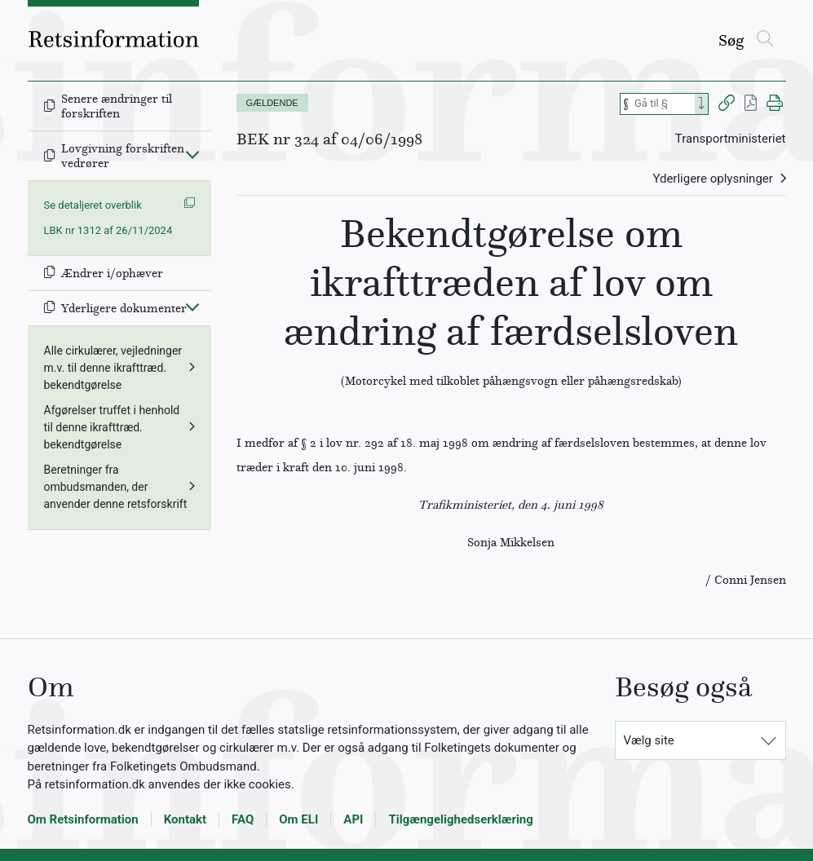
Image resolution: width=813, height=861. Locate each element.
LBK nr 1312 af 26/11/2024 (108, 230)
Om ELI (298, 819)
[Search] (701, 104)
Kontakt (185, 819)
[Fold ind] (192, 154)
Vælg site (649, 740)
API (353, 819)
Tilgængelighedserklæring (460, 819)
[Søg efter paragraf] (663, 104)
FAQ (243, 819)
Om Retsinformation (83, 819)
